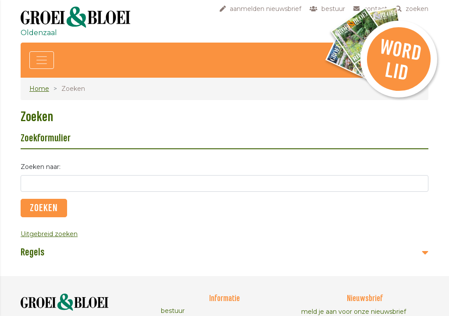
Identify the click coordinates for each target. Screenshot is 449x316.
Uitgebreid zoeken (49, 234)
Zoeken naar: (41, 167)
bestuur (173, 311)
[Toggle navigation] (41, 60)
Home (39, 89)
